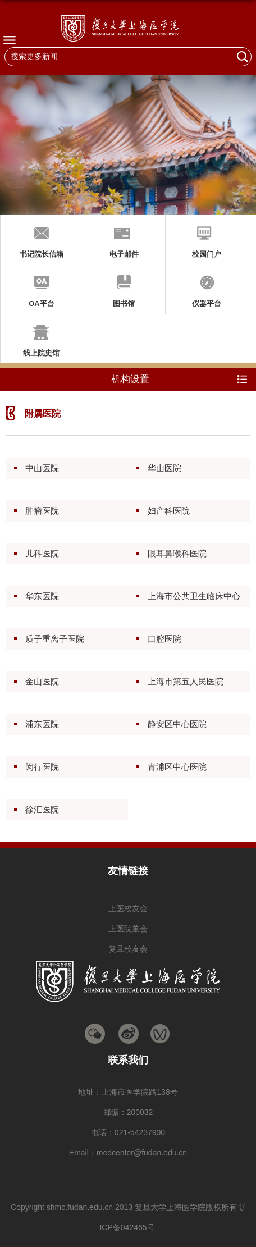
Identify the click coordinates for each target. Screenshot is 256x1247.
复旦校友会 (128, 948)
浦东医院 (42, 724)
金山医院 (42, 681)
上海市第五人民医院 (185, 681)
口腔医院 (164, 638)
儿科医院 (42, 553)
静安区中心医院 (177, 724)
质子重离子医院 (54, 638)
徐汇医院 (42, 809)
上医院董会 (128, 928)
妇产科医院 (169, 510)
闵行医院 (42, 766)
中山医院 (42, 468)
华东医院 (42, 596)
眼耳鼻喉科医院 (177, 553)
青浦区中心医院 (177, 766)
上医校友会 (128, 908)
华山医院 (164, 468)
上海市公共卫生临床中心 (194, 596)
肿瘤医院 (42, 510)
